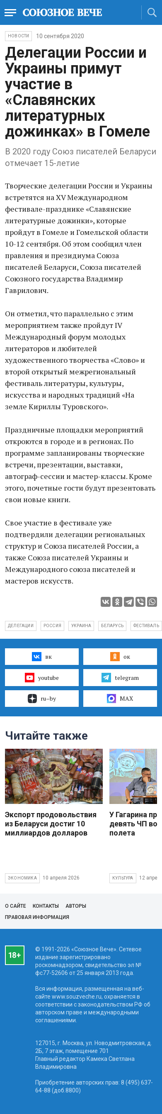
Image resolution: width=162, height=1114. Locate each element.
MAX (120, 698)
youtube (41, 677)
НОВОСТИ (18, 36)
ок (120, 656)
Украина (81, 625)
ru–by (42, 698)
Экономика (22, 878)
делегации (21, 625)
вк (41, 656)
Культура (122, 878)
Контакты (46, 906)
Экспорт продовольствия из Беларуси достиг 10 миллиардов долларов (51, 823)
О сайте (15, 906)
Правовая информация (37, 917)
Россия (52, 625)
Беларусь (112, 625)
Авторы (75, 906)
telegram (120, 677)
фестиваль (146, 625)
